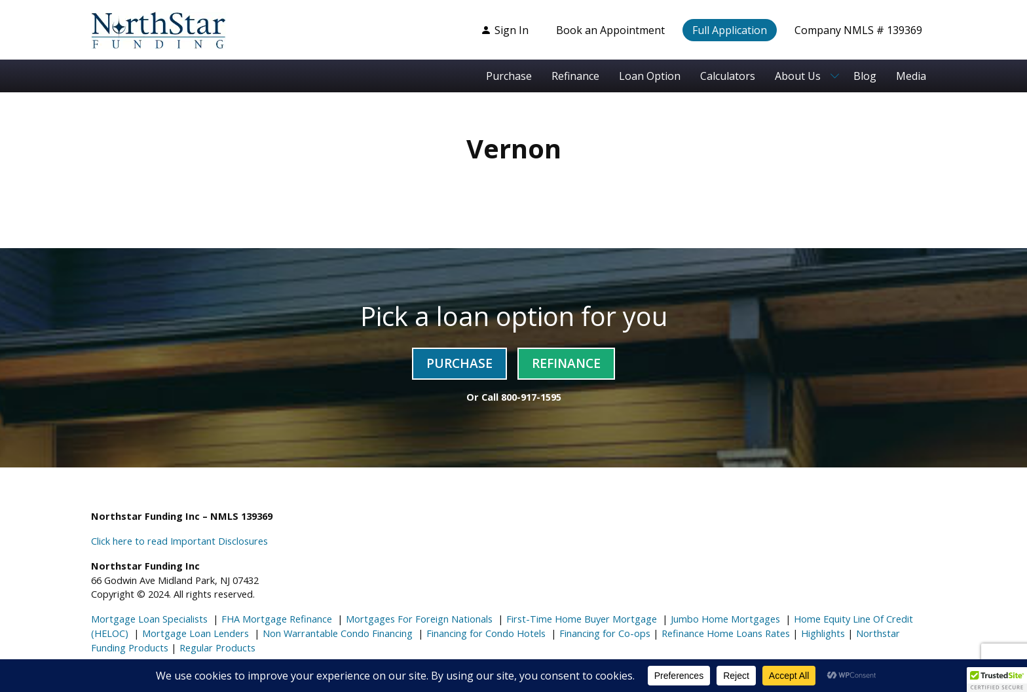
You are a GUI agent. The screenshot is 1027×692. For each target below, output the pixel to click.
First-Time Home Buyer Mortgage (580, 618)
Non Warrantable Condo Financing (336, 633)
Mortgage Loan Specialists (149, 618)
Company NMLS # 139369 (858, 30)
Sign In (505, 30)
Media (911, 76)
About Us (798, 76)
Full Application (729, 30)
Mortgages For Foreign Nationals (418, 618)
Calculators (727, 76)
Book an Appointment (610, 30)
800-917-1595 (531, 396)
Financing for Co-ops (603, 633)
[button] (997, 679)
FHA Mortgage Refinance (276, 618)
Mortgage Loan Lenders (194, 633)
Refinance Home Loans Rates (724, 633)
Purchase (509, 76)
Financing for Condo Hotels (485, 633)
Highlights (823, 633)
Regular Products (216, 647)
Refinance (575, 76)
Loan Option (650, 76)
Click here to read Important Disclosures (179, 540)
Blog (864, 76)
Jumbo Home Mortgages (724, 618)
